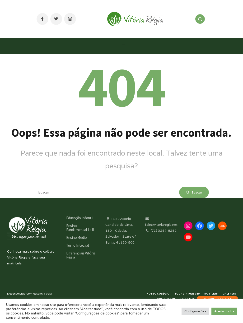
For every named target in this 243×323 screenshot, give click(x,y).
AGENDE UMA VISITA (217, 298)
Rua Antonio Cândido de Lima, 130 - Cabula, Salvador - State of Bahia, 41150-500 (120, 231)
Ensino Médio (76, 237)
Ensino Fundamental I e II (80, 227)
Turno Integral (77, 245)
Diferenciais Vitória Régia (81, 255)
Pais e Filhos (166, 298)
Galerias (229, 293)
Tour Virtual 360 (187, 293)
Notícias (211, 293)
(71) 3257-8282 (161, 230)
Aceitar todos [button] (224, 311)
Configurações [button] (195, 311)
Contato (187, 298)
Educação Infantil (80, 217)
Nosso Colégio (158, 293)
